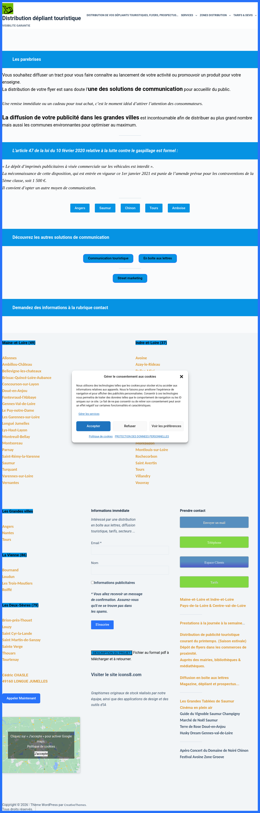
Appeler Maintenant (21, 698)
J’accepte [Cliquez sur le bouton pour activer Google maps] (41, 754)
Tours (154, 208)
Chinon (130, 208)
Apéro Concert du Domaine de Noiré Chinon (214, 750)
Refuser (130, 426)
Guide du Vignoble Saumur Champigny (210, 714)
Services (189, 15)
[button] (181, 376)
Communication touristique (108, 258)
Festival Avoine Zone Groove (202, 757)
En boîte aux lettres (157, 258)
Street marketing (130, 278)
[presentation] (18, 808)
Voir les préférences (166, 426)
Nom (94, 563)
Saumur (105, 208)
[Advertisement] (171, 735)
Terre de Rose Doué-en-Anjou (203, 726)
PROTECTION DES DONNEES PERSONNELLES (142, 436)
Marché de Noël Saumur (199, 720)
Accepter (93, 426)
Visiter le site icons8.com (116, 674)
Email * (96, 543)
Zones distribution (216, 15)
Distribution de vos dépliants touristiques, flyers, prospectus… (132, 15)
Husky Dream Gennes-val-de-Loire (206, 733)
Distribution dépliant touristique (41, 18)
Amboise (178, 208)
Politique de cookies (101, 436)
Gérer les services (88, 413)
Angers (80, 208)
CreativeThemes (75, 805)
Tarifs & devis (245, 15)
